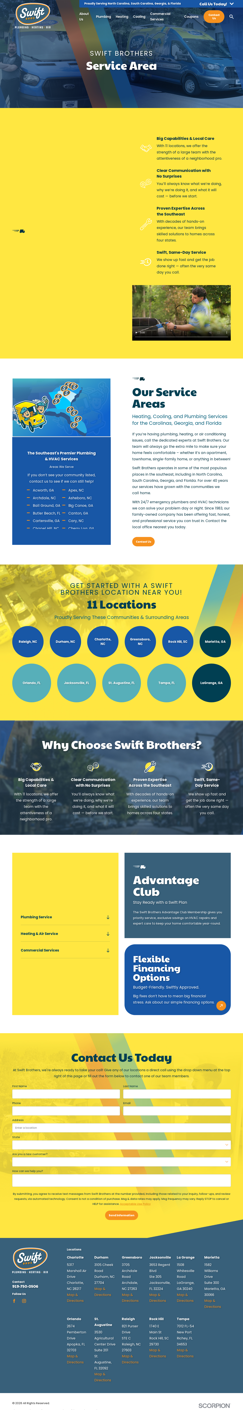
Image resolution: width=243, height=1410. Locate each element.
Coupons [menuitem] (191, 16)
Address (18, 1120)
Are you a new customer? (29, 1154)
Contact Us (214, 16)
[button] (216, 4)
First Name (19, 1086)
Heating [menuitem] (122, 16)
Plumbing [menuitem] (103, 16)
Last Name (130, 1086)
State (16, 1137)
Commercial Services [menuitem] (160, 17)
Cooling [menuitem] (139, 16)
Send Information (121, 1215)
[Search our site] (231, 17)
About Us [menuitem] (84, 17)
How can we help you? (27, 1171)
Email (126, 1103)
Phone (16, 1103)
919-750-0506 (25, 1286)
